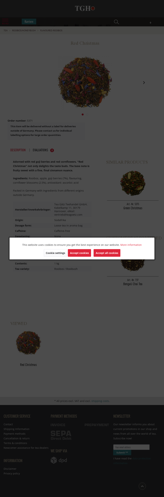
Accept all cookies (107, 253)
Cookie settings (55, 253)
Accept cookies (79, 253)
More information (131, 245)
